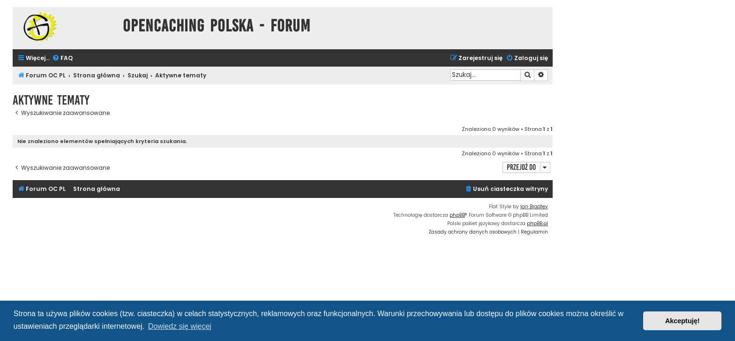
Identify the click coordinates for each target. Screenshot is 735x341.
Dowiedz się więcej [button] (179, 326)
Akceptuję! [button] (682, 321)
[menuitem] (62, 58)
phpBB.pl (537, 223)
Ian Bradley (534, 206)
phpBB (457, 215)
